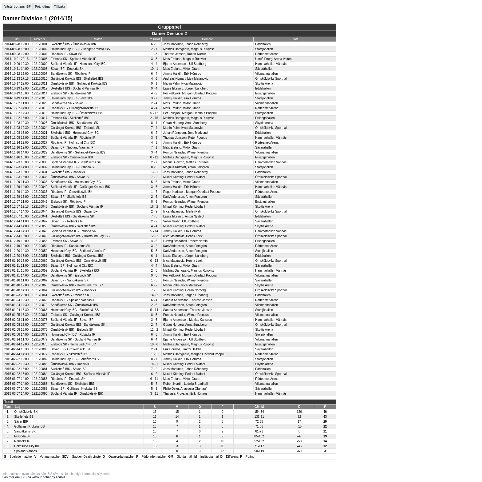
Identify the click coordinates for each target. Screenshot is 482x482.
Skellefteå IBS (24, 416)
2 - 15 (154, 118)
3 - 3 (154, 59)
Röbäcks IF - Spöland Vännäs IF (73, 300)
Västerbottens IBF (17, 6)
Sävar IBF (21, 421)
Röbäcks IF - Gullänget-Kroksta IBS (75, 108)
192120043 (39, 201)
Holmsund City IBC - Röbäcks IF (73, 334)
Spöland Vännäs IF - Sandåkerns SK (76, 162)
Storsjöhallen (264, 49)
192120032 (39, 167)
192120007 (39, 73)
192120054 (39, 246)
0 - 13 (154, 260)
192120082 (39, 359)
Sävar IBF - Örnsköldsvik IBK (70, 349)
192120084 (39, 374)
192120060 (39, 260)
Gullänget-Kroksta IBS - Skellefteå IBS (77, 78)
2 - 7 (154, 49)
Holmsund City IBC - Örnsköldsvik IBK (77, 113)
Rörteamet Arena (267, 54)
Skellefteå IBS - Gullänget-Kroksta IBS (77, 255)
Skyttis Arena (264, 83)
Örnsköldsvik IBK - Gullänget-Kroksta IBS (79, 83)
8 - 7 (154, 359)
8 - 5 (154, 201)
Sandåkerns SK (25, 431)
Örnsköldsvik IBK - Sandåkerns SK (74, 123)
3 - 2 (154, 246)
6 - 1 (154, 255)
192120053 (39, 241)
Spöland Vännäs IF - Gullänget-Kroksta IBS (80, 187)
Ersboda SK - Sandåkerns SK (71, 93)
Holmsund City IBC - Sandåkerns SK (76, 359)
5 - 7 (154, 383)
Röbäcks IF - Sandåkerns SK (70, 246)
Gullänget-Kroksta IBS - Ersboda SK (75, 127)
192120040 (39, 187)
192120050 (39, 226)
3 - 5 (154, 137)
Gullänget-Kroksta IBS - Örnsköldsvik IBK (79, 260)
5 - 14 (154, 231)
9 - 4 (154, 88)
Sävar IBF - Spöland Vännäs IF (72, 147)
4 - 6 (154, 78)
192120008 (39, 68)
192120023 (39, 137)
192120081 (39, 369)
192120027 (39, 142)
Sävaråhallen (264, 68)
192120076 (39, 344)
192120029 (39, 152)
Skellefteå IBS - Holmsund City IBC (75, 132)
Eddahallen (263, 44)
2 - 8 (154, 270)
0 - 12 (154, 157)
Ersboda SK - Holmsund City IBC (73, 344)
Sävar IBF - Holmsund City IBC (72, 265)
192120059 (39, 270)
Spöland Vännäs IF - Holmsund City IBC (78, 64)
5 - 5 (154, 251)
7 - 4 (154, 127)
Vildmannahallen (266, 73)
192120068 (39, 300)
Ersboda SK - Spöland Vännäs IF (73, 59)
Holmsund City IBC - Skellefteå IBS (75, 310)
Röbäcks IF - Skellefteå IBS (69, 354)
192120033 (39, 162)
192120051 (39, 255)
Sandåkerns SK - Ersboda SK (71, 275)
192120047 (39, 221)
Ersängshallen (265, 93)
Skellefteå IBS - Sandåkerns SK (72, 216)
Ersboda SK (22, 436)
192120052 (39, 251)
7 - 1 (154, 147)
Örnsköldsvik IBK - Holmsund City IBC (77, 285)
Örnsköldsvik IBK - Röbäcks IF (72, 364)
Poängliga (42, 6)
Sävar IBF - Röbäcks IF (67, 221)
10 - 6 (154, 344)
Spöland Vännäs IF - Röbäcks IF (73, 137)
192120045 (39, 206)
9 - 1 (154, 83)
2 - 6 (154, 196)
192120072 (39, 334)
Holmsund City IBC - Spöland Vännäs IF (78, 251)
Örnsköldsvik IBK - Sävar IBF (70, 177)
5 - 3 (154, 388)
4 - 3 (154, 142)
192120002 (39, 49)
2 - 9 (154, 211)
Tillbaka (59, 6)
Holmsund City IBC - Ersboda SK (73, 167)
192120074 (39, 324)
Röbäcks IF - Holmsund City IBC (73, 142)
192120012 (39, 88)
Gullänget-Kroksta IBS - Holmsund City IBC (80, 236)
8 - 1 (154, 123)
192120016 (39, 113)
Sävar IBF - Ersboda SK (67, 68)
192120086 (39, 378)
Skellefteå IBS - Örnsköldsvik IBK (73, 44)
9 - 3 (154, 275)
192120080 (39, 349)
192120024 (39, 127)
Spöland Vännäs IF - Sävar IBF (72, 319)
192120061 (39, 295)
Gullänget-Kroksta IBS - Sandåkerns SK (78, 324)
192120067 (39, 315)
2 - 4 (154, 103)
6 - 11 (154, 378)
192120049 (39, 236)
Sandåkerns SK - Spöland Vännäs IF (76, 339)
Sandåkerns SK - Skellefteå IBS (72, 383)
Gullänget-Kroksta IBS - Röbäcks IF (75, 290)
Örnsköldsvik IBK (26, 411)
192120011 (39, 83)
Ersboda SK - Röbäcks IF (68, 201)
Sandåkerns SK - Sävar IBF (70, 103)
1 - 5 (154, 280)
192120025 (39, 123)
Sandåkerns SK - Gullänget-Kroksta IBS (78, 152)
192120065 (39, 285)
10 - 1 (154, 68)
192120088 (39, 383)
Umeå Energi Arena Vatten (273, 59)
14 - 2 (154, 295)
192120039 (39, 196)
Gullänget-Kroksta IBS (29, 426)
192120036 (39, 191)
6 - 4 (154, 73)
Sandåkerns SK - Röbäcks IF (70, 73)
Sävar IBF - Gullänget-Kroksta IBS (74, 388)
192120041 (39, 216)
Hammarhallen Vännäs (270, 64)
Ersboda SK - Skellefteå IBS (70, 118)
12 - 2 (154, 236)
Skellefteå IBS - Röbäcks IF (69, 172)
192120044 (39, 211)
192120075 (39, 329)
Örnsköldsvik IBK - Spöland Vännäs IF (77, 206)
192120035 (39, 177)
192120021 (39, 132)
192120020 (39, 103)
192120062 (39, 280)
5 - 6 (154, 182)
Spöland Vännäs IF (27, 451)
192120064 (39, 290)
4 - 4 (154, 64)
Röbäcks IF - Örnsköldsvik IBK (72, 191)
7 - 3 (154, 290)
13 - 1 (154, 172)
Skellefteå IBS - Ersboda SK (70, 295)
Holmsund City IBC (27, 446)
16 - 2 (154, 206)
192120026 (39, 157)
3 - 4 (154, 152)
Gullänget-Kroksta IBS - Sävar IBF (74, 211)
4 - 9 (154, 93)
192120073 (39, 319)
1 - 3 (154, 54)
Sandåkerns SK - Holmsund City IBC (76, 182)
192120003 (39, 59)
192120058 (39, 265)
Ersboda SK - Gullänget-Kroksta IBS (75, 315)
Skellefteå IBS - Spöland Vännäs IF (75, 88)
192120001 (39, 44)
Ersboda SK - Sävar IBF (67, 241)
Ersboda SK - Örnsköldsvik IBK (72, 157)
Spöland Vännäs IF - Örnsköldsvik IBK (77, 393)
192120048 (39, 231)
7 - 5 (154, 216)
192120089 (39, 388)
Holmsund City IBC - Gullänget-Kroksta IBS (80, 49)
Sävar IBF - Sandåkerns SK (70, 280)
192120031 (39, 172)
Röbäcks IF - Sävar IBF (67, 54)
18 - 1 (154, 364)
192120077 (39, 354)
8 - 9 (154, 167)
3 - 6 (154, 187)
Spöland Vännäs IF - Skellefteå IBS (75, 270)
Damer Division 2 (169, 33)
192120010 (39, 78)
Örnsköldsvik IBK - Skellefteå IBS (73, 226)
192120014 (39, 93)
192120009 (39, 64)
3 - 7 (154, 98)
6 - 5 (154, 334)
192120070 (39, 305)
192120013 (39, 98)
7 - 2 (154, 177)
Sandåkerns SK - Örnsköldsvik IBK (74, 305)
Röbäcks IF (22, 441)
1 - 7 (154, 191)
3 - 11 (154, 393)
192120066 (39, 310)
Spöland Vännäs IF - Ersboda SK (73, 231)
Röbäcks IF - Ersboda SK (68, 378)
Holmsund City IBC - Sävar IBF (72, 98)
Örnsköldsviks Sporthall (271, 78)
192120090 (39, 393)
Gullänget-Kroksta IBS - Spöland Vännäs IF (80, 374)
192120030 (39, 147)
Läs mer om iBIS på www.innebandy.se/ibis (33, 477)
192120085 (39, 364)
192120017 (39, 118)
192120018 (39, 108)
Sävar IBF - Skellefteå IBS (68, 196)
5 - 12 (154, 113)
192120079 (39, 339)
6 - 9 (154, 44)
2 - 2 (154, 221)
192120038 (39, 182)
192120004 (39, 54)
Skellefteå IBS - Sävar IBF (68, 369)
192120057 (39, 275)
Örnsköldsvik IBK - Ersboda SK (72, 329)
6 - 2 (154, 132)
